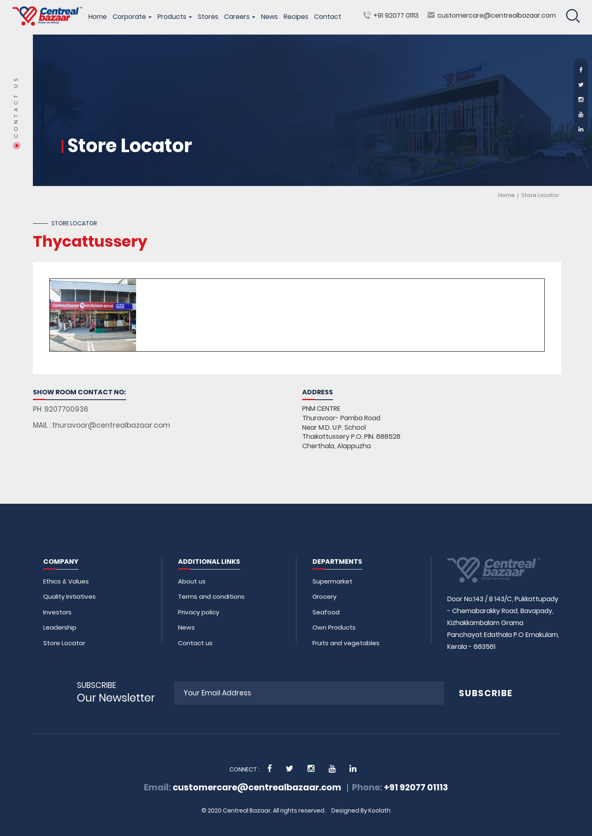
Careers (239, 16)
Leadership (59, 627)
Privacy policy (198, 612)
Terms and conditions (211, 596)
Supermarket (332, 581)
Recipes (296, 16)
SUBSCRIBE (486, 693)
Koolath (379, 810)
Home (97, 16)
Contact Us (16, 106)
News (269, 16)
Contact (327, 16)
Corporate (132, 16)
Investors (57, 612)
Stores (208, 16)
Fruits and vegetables (345, 643)
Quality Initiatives (69, 596)
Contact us (195, 643)
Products (174, 16)
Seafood (326, 612)
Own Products (334, 627)
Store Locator (540, 195)
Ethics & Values (66, 581)
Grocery (324, 596)
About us (192, 581)
